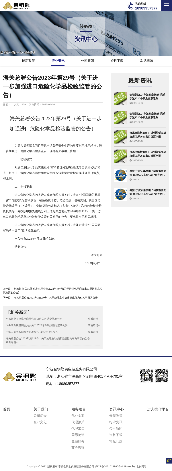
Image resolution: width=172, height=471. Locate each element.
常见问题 (146, 61)
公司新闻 (87, 61)
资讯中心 (17, 52)
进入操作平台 (158, 409)
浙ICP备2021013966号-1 (109, 466)
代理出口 (78, 428)
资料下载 (117, 61)
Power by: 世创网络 (135, 466)
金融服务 (78, 441)
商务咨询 (78, 447)
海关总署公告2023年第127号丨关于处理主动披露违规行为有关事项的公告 (56, 297)
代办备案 (78, 416)
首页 (6, 52)
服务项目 (78, 409)
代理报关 (78, 422)
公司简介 (40, 416)
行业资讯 (30, 52)
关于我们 (41, 409)
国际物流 (78, 435)
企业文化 (40, 422)
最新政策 (28, 61)
